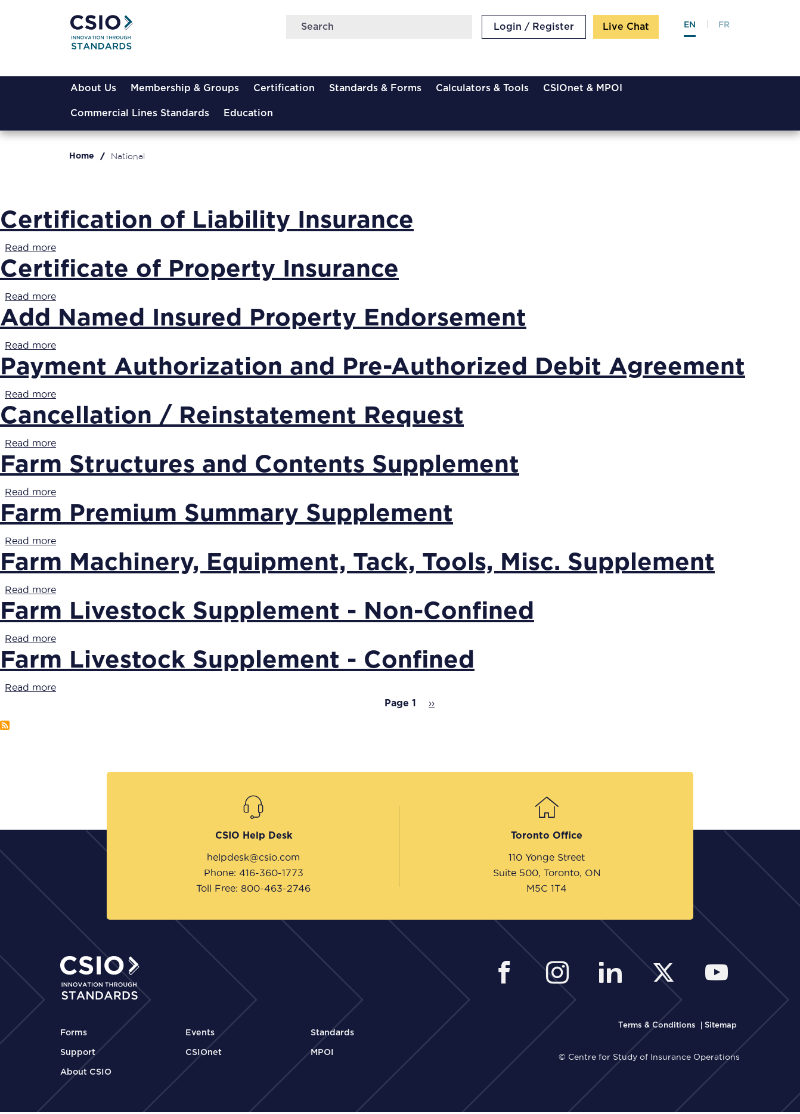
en (691, 27)
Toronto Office (546, 837)
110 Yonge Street (546, 859)
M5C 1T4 (546, 890)
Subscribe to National (5, 727)
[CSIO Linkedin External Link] (613, 976)
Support (77, 1054)
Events (200, 1035)
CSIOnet (203, 1054)
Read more (30, 249)
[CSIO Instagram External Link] (560, 976)
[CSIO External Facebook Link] (507, 976)
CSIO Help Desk (253, 837)
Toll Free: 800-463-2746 (253, 890)
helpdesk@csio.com (253, 859)
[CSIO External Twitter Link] (666, 976)
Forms (73, 1035)
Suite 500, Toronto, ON (547, 874)
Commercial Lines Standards (138, 115)
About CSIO (85, 1074)
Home (81, 158)
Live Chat (627, 28)
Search (462, 29)
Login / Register (535, 28)
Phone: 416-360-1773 (253, 874)
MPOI (322, 1054)
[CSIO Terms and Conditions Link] (658, 1027)
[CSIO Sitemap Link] (721, 1027)
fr (725, 27)
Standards (332, 1035)
